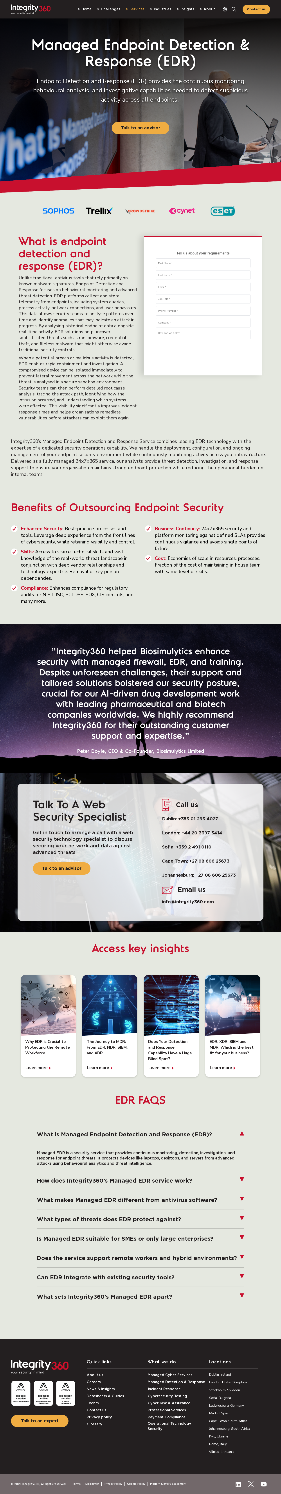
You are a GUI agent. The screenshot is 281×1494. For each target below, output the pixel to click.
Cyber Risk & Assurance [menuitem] (169, 1403)
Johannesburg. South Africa (229, 1428)
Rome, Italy (218, 1444)
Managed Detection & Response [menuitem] (176, 1382)
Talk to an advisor (140, 128)
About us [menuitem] (95, 1375)
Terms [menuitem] (76, 1484)
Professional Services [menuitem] (167, 1410)
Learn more (36, 1068)
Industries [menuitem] (162, 9)
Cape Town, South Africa (228, 1421)
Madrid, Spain (219, 1413)
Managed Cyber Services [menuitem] (170, 1375)
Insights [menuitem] (187, 9)
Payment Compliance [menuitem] (167, 1417)
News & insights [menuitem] (101, 1389)
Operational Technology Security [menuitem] (169, 1426)
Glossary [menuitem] (94, 1424)
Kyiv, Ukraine (218, 1436)
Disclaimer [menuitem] (92, 1484)
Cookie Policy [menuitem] (136, 1484)
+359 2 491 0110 (193, 847)
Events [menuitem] (93, 1403)
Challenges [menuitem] (110, 9)
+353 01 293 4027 (198, 819)
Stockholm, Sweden (224, 1390)
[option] (58, 211)
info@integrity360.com (188, 902)
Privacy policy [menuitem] (99, 1417)
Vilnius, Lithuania (221, 1451)
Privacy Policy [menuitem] (113, 1484)
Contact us (256, 9)
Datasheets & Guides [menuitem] (105, 1396)
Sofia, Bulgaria (220, 1397)
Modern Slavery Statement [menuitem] (168, 1484)
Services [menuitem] (137, 9)
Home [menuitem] (86, 9)
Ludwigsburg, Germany (226, 1405)
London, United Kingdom (228, 1382)
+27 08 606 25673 (209, 861)
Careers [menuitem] (94, 1382)
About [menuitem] (209, 9)
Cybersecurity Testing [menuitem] (167, 1396)
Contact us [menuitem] (96, 1410)
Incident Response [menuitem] (164, 1389)
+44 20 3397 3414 (202, 833)
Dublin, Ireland (220, 1374)
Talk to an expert (40, 1421)
